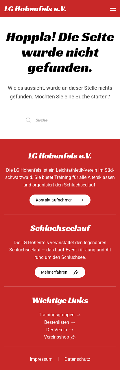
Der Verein (56, 329)
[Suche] (60, 120)
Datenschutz (77, 359)
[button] (113, 8)
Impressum (41, 359)
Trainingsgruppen (57, 314)
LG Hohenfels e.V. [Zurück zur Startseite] (35, 8)
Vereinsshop (56, 337)
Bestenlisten (56, 322)
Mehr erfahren (60, 272)
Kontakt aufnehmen (60, 200)
